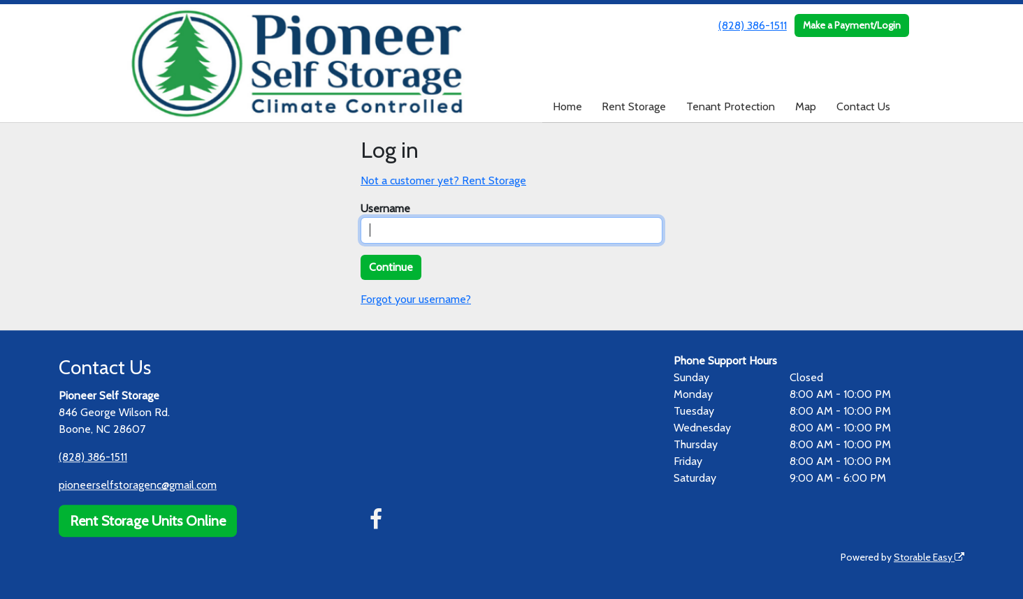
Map (805, 106)
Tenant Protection (730, 106)
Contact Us (863, 106)
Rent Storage (634, 106)
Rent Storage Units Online (148, 520)
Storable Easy (929, 557)
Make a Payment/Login (852, 25)
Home (567, 106)
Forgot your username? (416, 299)
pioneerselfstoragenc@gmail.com (138, 484)
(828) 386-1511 (752, 25)
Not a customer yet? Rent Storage (443, 180)
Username (385, 208)
